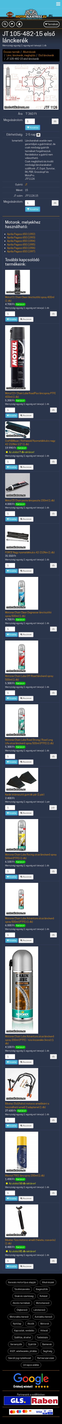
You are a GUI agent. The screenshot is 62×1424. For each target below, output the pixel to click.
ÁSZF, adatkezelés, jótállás (23, 1351)
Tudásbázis (42, 1337)
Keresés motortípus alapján (22, 1282)
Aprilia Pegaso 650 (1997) (21, 251)
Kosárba (32, 127)
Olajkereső (22, 1310)
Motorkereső (42, 1303)
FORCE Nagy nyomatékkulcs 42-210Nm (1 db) (30, 552)
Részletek (26, 319)
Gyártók (32, 1344)
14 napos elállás (31, 1365)
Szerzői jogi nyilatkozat (19, 1358)
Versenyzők (16, 1344)
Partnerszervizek (45, 1358)
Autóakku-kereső (43, 1316)
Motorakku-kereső (19, 1316)
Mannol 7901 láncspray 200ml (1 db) (24, 1175)
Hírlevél (44, 1330)
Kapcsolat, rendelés (24, 1330)
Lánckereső (39, 1310)
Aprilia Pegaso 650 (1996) (21, 248)
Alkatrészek (29, 51)
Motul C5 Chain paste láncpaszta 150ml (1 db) (30, 500)
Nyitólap (17, 1323)
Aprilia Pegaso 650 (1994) (21, 241)
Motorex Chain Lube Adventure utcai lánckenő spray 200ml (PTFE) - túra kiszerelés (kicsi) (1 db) (29, 1040)
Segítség (47, 1351)
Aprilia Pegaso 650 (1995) (21, 244)
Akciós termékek (21, 1303)
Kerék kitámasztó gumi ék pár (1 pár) (24, 794)
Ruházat (44, 1296)
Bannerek (47, 1344)
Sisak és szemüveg (24, 1296)
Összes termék (11, 51)
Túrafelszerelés (22, 1289)
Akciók (30, 1323)
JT (26, 184)
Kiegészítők (42, 1289)
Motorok (44, 1323)
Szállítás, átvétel (22, 1337)
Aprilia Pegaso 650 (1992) (21, 234)
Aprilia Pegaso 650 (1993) (21, 237)
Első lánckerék (46, 55)
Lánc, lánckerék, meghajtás (21, 55)
